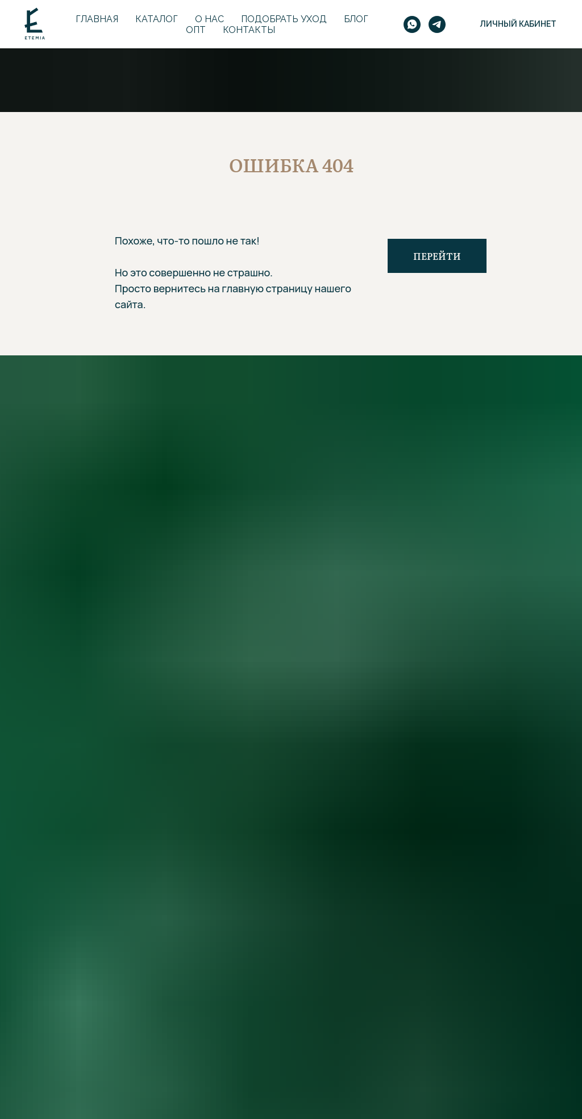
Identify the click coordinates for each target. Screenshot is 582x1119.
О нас (209, 19)
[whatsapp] (412, 24)
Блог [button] (356, 19)
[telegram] (437, 24)
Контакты (249, 29)
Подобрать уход (284, 19)
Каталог (156, 19)
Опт (196, 29)
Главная (97, 19)
